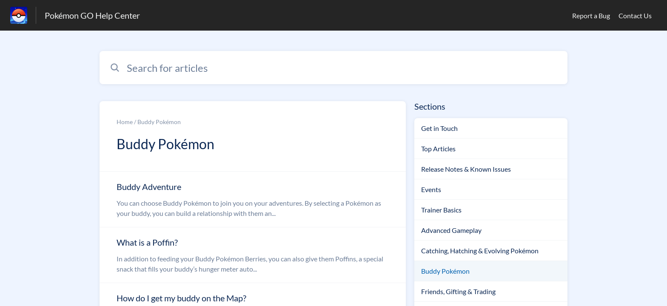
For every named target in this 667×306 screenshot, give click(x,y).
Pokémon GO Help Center (92, 15)
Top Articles (438, 148)
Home (125, 121)
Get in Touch (439, 128)
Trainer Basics (441, 210)
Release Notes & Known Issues (466, 169)
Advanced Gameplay (451, 230)
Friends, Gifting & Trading (458, 291)
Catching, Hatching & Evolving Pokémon (480, 250)
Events (431, 189)
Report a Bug (591, 15)
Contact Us (635, 15)
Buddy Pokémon (445, 271)
